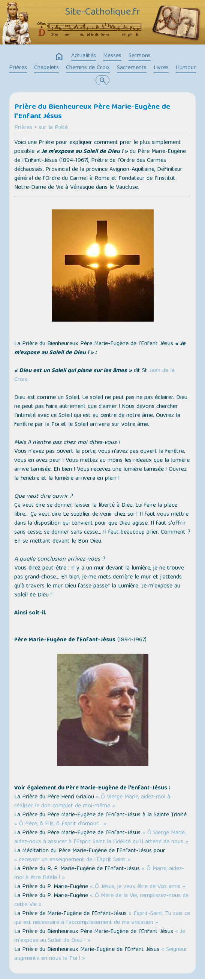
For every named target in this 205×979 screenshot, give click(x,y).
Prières (18, 68)
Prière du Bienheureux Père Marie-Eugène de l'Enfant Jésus (92, 112)
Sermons (140, 56)
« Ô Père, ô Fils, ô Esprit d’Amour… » (60, 824)
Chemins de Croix (88, 68)
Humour (186, 68)
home (59, 57)
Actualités (83, 56)
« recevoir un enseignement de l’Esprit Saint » (72, 860)
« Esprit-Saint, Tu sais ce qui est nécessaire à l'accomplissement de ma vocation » (102, 918)
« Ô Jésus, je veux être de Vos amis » (137, 887)
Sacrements (132, 68)
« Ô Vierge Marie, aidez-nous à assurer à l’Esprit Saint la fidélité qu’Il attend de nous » (101, 837)
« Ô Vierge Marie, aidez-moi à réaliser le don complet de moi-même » (92, 801)
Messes (112, 56)
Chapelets (46, 68)
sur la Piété (53, 128)
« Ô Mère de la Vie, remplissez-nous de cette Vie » (101, 900)
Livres (161, 68)
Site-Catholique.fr (102, 12)
